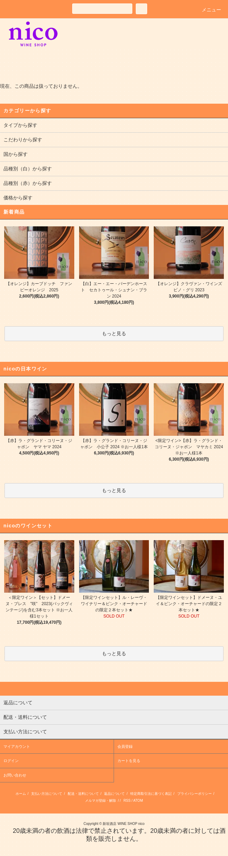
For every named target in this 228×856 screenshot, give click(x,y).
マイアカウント (16, 746)
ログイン (11, 761)
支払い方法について (46, 794)
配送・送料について (83, 794)
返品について (114, 794)
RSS (127, 800)
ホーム (21, 794)
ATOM (138, 800)
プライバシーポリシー (194, 794)
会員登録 (125, 746)
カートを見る (128, 761)
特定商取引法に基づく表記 (151, 794)
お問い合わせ (14, 775)
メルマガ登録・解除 (100, 800)
